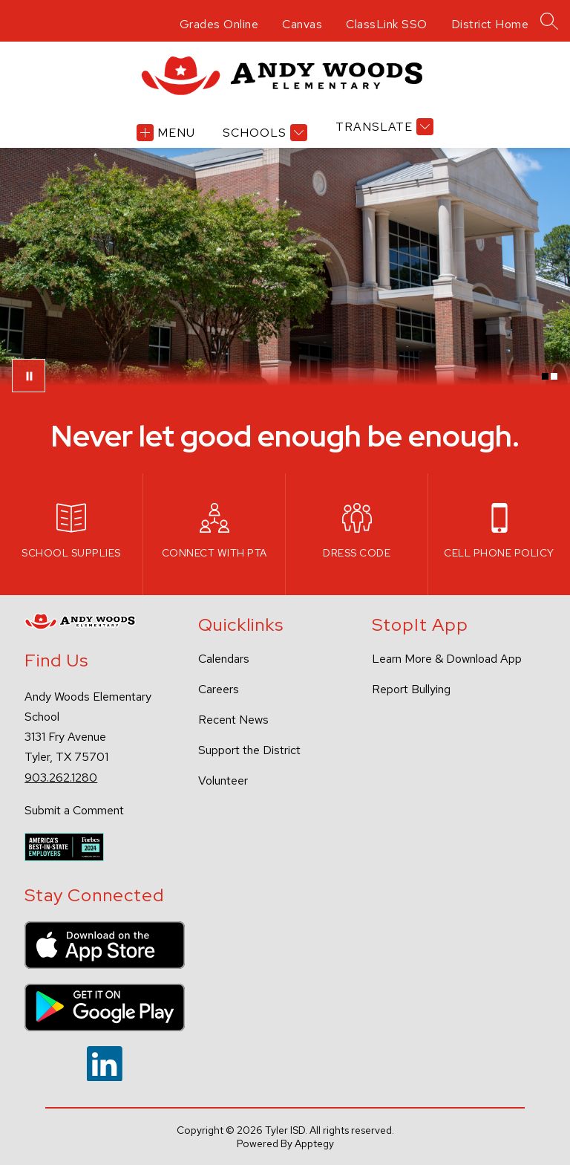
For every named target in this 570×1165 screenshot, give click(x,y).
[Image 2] (554, 376)
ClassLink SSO (387, 24)
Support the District (249, 750)
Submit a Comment (74, 810)
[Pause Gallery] (28, 375)
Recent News (233, 719)
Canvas (302, 24)
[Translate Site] (382, 126)
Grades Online (219, 24)
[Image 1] (545, 376)
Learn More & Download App (447, 658)
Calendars (223, 658)
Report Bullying (411, 689)
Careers (218, 689)
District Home (490, 24)
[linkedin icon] (104, 1077)
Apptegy (314, 1143)
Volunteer (223, 780)
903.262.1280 (60, 777)
